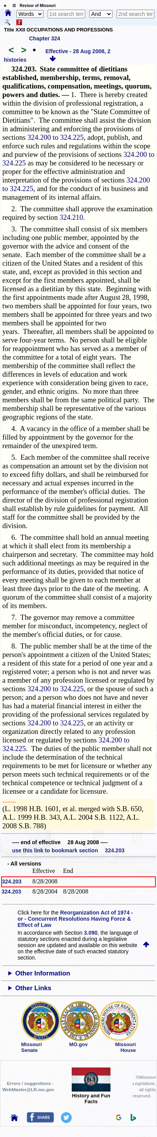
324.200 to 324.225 (56, 137)
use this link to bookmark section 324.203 (68, 850)
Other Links (33, 988)
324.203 (12, 881)
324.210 (71, 217)
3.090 (91, 933)
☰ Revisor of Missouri (32, 5)
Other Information (42, 973)
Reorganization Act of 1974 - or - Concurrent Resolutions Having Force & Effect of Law (75, 918)
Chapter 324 (44, 38)
